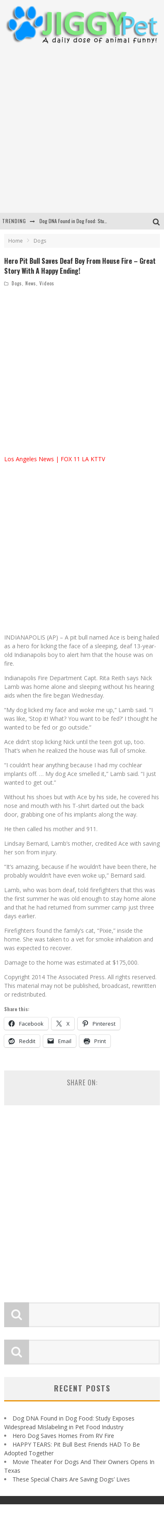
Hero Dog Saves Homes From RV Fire (63, 1436)
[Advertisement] (78, 129)
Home (15, 240)
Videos (46, 283)
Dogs (17, 283)
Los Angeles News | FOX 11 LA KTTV (54, 459)
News (30, 283)
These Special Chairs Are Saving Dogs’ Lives (71, 1479)
